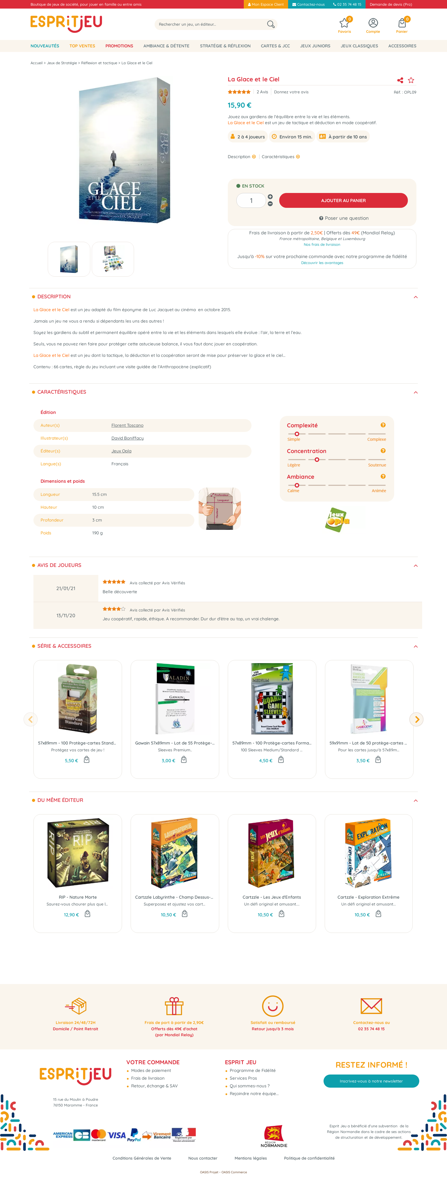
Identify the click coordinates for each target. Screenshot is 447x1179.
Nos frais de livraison (322, 245)
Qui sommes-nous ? (249, 1079)
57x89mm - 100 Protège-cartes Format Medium (272, 743)
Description (240, 156)
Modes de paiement (150, 1064)
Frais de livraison (147, 1072)
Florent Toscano (127, 425)
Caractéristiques (279, 156)
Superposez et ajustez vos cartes (175, 904)
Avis (262, 91)
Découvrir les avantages (322, 264)
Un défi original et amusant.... (272, 904)
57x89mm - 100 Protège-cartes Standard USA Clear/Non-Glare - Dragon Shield (77, 743)
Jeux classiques (359, 46)
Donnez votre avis (291, 91)
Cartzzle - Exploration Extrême (369, 897)
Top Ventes (82, 46)
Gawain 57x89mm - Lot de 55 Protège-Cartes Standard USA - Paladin (175, 743)
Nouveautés (45, 46)
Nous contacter (202, 1158)
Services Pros (243, 1072)
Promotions (119, 46)
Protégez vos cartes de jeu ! (77, 750)
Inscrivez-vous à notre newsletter (371, 1074)
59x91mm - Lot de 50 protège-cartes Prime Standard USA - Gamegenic (369, 743)
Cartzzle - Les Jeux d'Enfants (272, 897)
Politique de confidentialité (313, 1158)
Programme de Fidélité (252, 1064)
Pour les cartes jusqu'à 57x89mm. (370, 750)
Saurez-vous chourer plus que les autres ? (86, 904)
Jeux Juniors (315, 46)
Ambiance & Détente (166, 46)
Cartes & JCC (275, 46)
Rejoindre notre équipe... (254, 1087)
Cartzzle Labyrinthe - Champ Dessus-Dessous (175, 897)
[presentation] (30, 719)
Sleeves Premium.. (175, 750)
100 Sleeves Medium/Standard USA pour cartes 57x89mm (296, 750)
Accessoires (402, 46)
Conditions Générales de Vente (138, 1158)
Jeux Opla (121, 451)
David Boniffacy (127, 438)
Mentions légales (252, 1158)
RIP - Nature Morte (78, 897)
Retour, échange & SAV (154, 1079)
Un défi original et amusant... (368, 904)
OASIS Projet (209, 1172)
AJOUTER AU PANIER (343, 200)
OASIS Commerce (234, 1172)
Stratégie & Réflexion (225, 46)
